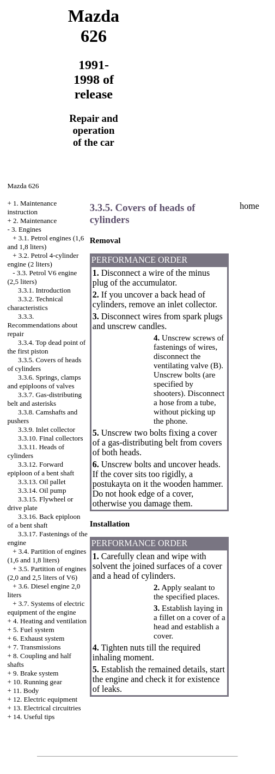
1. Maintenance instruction (32, 207)
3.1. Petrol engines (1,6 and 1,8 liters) (45, 242)
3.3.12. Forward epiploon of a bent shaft (40, 468)
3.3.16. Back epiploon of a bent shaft (43, 520)
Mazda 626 (23, 186)
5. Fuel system (33, 630)
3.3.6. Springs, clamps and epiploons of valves (44, 381)
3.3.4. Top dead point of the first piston (46, 346)
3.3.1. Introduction (44, 290)
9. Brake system (35, 673)
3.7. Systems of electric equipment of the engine (45, 607)
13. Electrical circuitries (47, 708)
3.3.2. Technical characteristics (35, 303)
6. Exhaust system (38, 638)
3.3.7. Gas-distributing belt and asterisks (44, 399)
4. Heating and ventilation (50, 621)
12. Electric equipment (45, 699)
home (249, 205)
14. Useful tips (33, 717)
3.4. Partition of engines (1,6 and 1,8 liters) (46, 555)
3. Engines (26, 229)
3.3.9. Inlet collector (46, 429)
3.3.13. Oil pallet (42, 482)
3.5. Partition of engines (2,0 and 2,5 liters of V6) (46, 573)
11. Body (26, 690)
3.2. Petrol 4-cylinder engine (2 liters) (42, 259)
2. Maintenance (35, 220)
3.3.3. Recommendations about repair (42, 325)
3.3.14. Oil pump (42, 490)
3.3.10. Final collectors (50, 438)
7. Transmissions (36, 647)
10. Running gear (37, 682)
